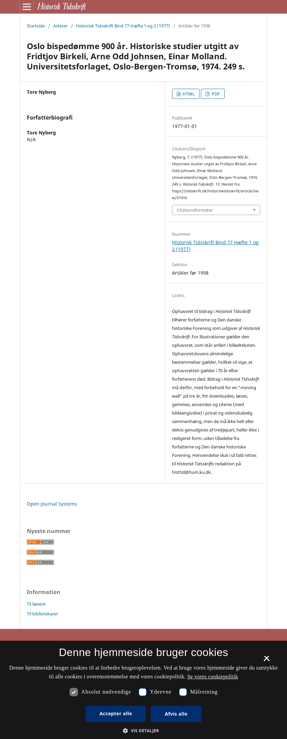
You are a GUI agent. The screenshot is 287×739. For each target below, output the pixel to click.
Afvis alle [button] (176, 714)
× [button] (266, 661)
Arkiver (60, 26)
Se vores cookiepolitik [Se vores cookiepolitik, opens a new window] (212, 676)
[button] (143, 730)
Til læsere (36, 604)
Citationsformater (195, 210)
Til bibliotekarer (42, 614)
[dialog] (143, 690)
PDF (215, 94)
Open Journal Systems (52, 504)
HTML (188, 94)
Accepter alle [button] (115, 713)
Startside (36, 26)
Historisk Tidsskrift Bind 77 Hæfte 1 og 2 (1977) (123, 26)
